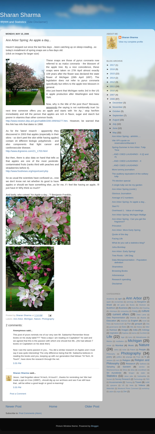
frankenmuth (119, 324)
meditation (120, 341)
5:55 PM (17, 363)
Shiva (125, 370)
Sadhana (143, 364)
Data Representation (116, 318)
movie (109, 345)
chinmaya (113, 311)
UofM (147, 382)
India (135, 330)
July (115, 124)
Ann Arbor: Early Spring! (123, 251)
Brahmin (142, 305)
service (142, 367)
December (118, 102)
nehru (116, 350)
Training (129, 382)
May (115, 132)
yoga (118, 391)
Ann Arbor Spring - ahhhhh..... (126, 136)
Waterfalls (110, 388)
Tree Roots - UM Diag (122, 255)
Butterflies (135, 308)
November (118, 107)
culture (145, 310)
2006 (112, 99)
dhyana (143, 318)
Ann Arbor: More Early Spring (126, 230)
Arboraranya (118, 275)
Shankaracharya (113, 370)
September (118, 115)
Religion (126, 360)
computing (124, 311)
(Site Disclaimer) (37, 22)
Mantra (109, 341)
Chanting (145, 308)
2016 (112, 69)
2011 (112, 86)
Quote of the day (120, 234)
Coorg (135, 311)
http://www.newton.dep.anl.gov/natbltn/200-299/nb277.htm (37, 121)
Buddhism (111, 308)
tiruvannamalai (115, 382)
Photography (48, 319)
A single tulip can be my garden (127, 185)
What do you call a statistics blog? (128, 243)
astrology (130, 302)
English (134, 320)
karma (134, 333)
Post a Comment (18, 393)
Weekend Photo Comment (128, 388)
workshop (145, 388)
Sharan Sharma (20, 15)
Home (53, 406)
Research (130, 363)
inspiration (114, 333)
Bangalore (141, 302)
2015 (112, 73)
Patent (132, 350)
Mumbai (119, 345)
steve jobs (128, 376)
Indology (145, 330)
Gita (147, 324)
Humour (113, 330)
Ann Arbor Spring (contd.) (124, 189)
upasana (113, 385)
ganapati (138, 324)
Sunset (109, 379)
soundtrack (142, 370)
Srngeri (131, 373)
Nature (37, 319)
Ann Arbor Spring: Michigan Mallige (129, 214)
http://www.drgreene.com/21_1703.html (26, 151)
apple (109, 302)
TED (147, 379)
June (115, 128)
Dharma (133, 318)
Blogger (94, 426)
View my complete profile (131, 42)
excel (144, 321)
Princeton (116, 226)
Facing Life (117, 238)
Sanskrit (127, 366)
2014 (112, 78)
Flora (109, 324)
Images (125, 330)
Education (111, 320)
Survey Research (122, 379)
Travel (138, 382)
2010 (112, 90)
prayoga (129, 357)
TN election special (121, 181)
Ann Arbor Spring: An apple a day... (129, 202)
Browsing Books (120, 271)
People (142, 349)
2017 (112, 65)
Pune (138, 357)
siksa (133, 370)
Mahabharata (141, 337)
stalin (143, 373)
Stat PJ (115, 206)
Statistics (112, 375)
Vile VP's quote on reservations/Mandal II (124, 141)
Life (109, 337)
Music (131, 345)
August (116, 120)
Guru (124, 327)
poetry (109, 357)
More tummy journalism (123, 169)
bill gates (121, 305)
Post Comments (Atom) (30, 413)
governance (113, 327)
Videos (142, 385)
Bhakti (109, 305)
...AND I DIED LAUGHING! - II (126, 161)
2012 (112, 82)
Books (132, 305)
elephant (124, 321)
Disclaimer (117, 283)
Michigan (28, 319)
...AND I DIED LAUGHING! (125, 165)
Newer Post (13, 406)
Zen (125, 391)
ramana (110, 360)
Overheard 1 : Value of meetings (127, 210)
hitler (147, 327)
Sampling (111, 367)
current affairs (121, 314)
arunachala (118, 302)
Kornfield (143, 333)
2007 (112, 95)
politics (119, 357)
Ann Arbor (18, 319)
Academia (110, 299)
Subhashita (141, 376)
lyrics (130, 337)
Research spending (121, 279)
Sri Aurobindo (114, 373)
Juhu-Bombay (118, 247)
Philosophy (111, 354)
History (139, 327)
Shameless (117, 266)
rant (117, 360)
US (123, 385)
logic (122, 337)
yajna (111, 391)
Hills (131, 327)
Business (123, 308)
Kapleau (125, 333)
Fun (129, 324)
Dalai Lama (141, 315)
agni (120, 299)
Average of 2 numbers (123, 197)
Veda (131, 385)
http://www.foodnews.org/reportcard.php (27, 171)
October (117, 111)
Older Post (92, 406)
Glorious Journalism (121, 193)
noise (124, 350)
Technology (138, 379)
